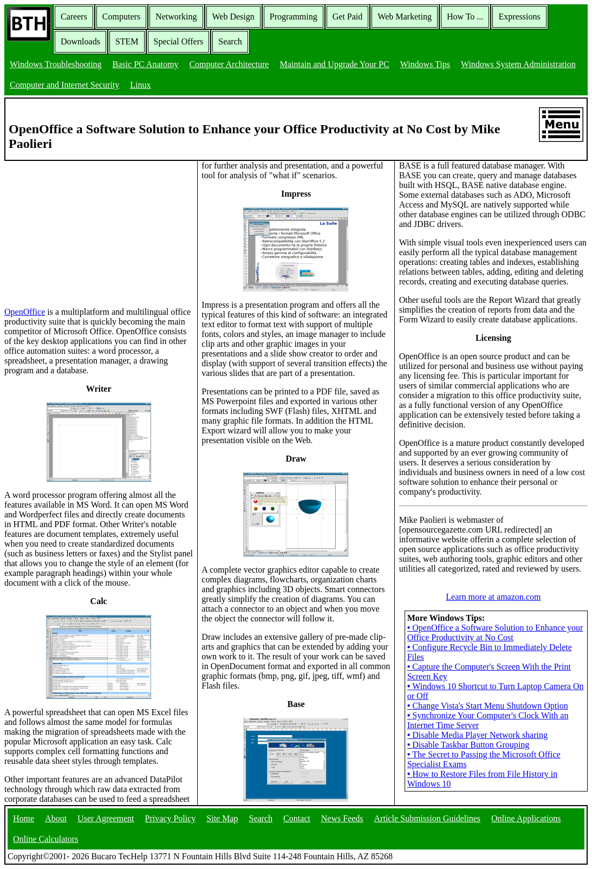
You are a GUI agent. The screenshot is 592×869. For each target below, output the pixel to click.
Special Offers (179, 41)
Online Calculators (45, 839)
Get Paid (348, 16)
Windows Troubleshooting (56, 64)
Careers (74, 16)
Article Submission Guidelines (427, 818)
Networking (176, 16)
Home (23, 818)
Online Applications (526, 818)
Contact (296, 818)
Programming (293, 16)
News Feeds (342, 818)
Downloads (80, 41)
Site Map (222, 818)
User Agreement (105, 818)
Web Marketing (405, 16)
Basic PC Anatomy (146, 64)
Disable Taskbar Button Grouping (468, 744)
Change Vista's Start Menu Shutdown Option (487, 705)
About (56, 818)
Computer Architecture (229, 64)
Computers (121, 16)
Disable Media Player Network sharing (477, 735)
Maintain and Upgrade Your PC (334, 64)
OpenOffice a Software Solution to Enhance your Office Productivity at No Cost (495, 632)
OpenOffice (24, 311)
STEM (127, 41)
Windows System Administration (518, 64)
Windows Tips (425, 64)
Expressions (519, 16)
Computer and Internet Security (64, 84)
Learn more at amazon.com (493, 596)
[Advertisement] (85, 228)
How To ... (465, 16)
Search (230, 41)
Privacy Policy (170, 818)
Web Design (233, 16)
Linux (140, 84)
